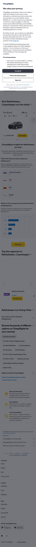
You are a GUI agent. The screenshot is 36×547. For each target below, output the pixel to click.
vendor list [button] (16, 40)
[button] (18, 71)
